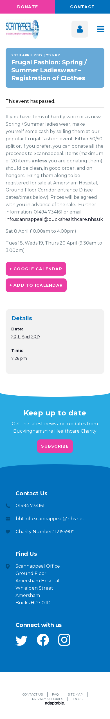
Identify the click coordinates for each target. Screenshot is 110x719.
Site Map (75, 694)
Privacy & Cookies (47, 699)
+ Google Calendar (36, 268)
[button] (21, 641)
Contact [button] (82, 6)
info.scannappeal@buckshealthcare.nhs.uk (54, 219)
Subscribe (55, 446)
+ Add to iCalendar (36, 285)
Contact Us (33, 694)
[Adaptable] (55, 703)
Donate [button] (27, 6)
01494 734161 (30, 505)
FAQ (55, 694)
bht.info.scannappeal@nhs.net (50, 518)
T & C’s (77, 699)
